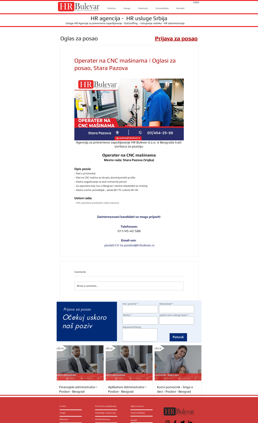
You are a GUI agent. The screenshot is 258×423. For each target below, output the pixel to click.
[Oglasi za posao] (137, 406)
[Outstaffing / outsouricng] (105, 413)
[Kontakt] (137, 420)
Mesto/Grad (165, 304)
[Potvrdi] (178, 337)
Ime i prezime (129, 304)
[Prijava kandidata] (138, 413)
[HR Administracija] (103, 419)
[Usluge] (68, 413)
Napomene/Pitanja (132, 327)
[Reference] (68, 419)
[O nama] (71, 406)
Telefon (126, 315)
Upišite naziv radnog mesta (172, 315)
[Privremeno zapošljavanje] (105, 406)
